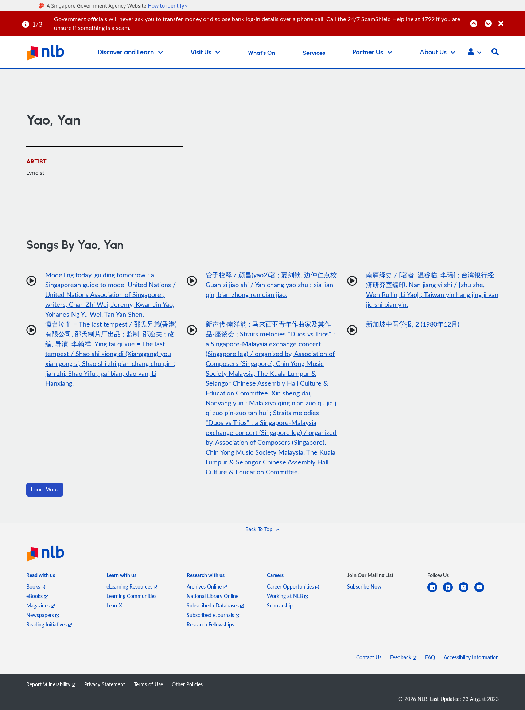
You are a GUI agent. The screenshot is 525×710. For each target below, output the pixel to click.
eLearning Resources (132, 586)
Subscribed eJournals (213, 614)
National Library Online (212, 596)
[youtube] (482, 591)
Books (35, 586)
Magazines (40, 605)
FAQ (430, 657)
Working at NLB (287, 596)
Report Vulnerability (50, 684)
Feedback (403, 657)
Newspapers (42, 614)
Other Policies (187, 684)
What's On (261, 53)
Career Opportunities (293, 586)
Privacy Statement (104, 684)
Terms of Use (148, 684)
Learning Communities (131, 596)
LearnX (114, 605)
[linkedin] (435, 591)
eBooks (37, 596)
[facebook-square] (451, 591)
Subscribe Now (364, 586)
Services (314, 53)
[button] (474, 52)
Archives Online (207, 586)
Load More (44, 490)
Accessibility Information (471, 657)
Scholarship (280, 605)
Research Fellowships (210, 624)
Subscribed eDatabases (215, 605)
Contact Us (368, 657)
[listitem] (40, 577)
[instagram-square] (466, 591)
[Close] (510, 19)
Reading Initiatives (49, 624)
